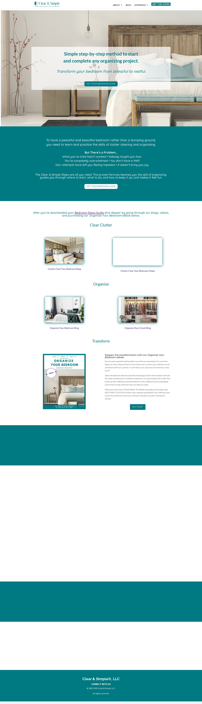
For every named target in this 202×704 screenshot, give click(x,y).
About (116, 5)
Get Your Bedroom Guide (101, 84)
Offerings (140, 5)
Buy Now (138, 407)
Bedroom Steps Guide (89, 212)
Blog (128, 5)
